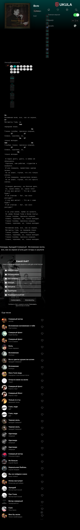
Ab (11, 66)
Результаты (29, 300)
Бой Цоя (11, 282)
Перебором (12, 291)
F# (31, 69)
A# (18, 66)
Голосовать (16, 300)
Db (11, 69)
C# (31, 66)
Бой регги (11, 287)
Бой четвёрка (13, 278)
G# (18, 72)
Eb (21, 69)
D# (18, 69)
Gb (11, 72)
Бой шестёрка (13, 270)
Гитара (38, 11)
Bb (21, 66)
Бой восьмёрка (13, 274)
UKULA (65, 5)
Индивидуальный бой (16, 295)
